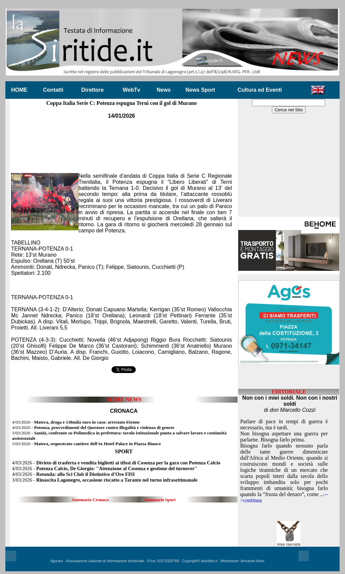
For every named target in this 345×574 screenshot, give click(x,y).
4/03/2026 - (76, 422)
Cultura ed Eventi (260, 90)
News (164, 90)
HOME (19, 90)
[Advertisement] (122, 141)
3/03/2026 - (86, 443)
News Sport (200, 90)
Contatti (53, 90)
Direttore (92, 90)
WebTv (131, 90)
